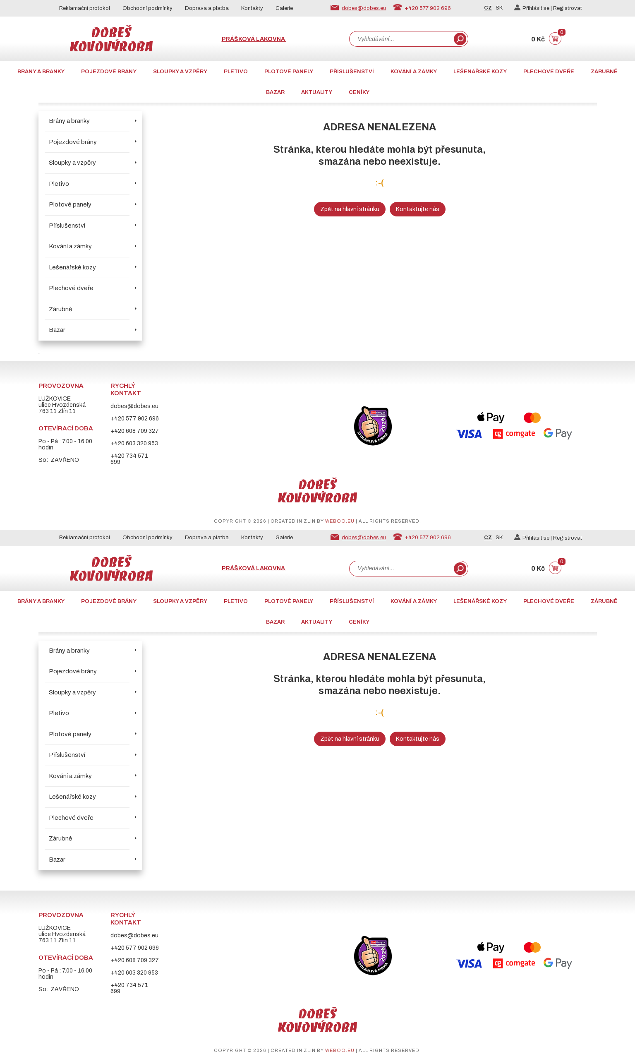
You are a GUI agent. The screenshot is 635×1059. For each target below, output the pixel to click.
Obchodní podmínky (147, 8)
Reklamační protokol (84, 8)
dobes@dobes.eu (364, 8)
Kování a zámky (414, 71)
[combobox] (401, 39)
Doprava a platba (207, 8)
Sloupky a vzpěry (180, 71)
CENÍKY (359, 92)
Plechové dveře (548, 71)
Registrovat (567, 8)
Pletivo (236, 71)
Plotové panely (288, 71)
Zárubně (604, 71)
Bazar (275, 92)
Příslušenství (352, 71)
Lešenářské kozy (480, 71)
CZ (488, 8)
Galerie (284, 8)
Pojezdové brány (109, 71)
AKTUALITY (316, 92)
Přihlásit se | (533, 8)
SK (499, 8)
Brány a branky (41, 71)
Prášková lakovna (254, 39)
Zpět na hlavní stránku (349, 209)
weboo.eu (340, 521)
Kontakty (252, 8)
